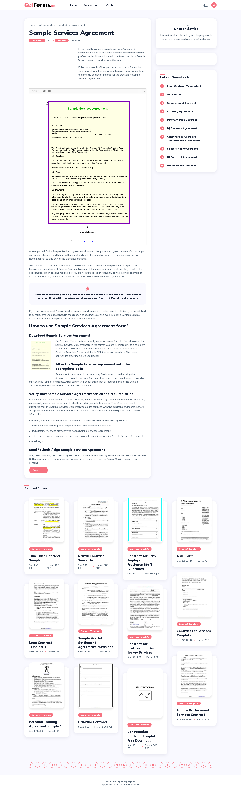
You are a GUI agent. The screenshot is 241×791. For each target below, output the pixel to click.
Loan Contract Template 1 (184, 86)
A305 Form (174, 94)
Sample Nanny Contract (182, 148)
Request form (91, 5)
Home (73, 5)
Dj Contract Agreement (182, 157)
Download (38, 470)
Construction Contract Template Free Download (142, 736)
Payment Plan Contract (182, 119)
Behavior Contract (92, 722)
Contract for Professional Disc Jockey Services (141, 648)
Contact (111, 5)
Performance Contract (181, 165)
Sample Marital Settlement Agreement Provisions (95, 642)
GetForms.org (133, 784)
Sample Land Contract (181, 102)
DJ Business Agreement (182, 128)
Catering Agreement (180, 111)
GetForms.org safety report (120, 781)
